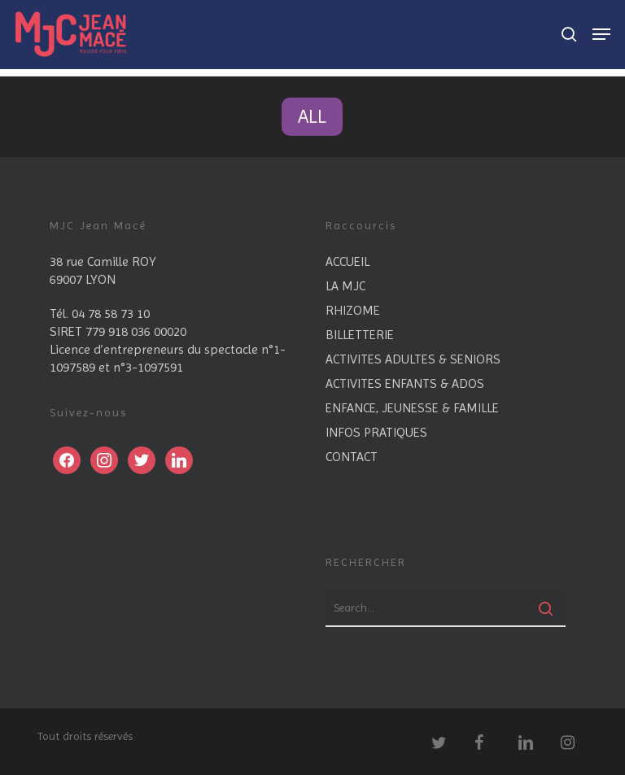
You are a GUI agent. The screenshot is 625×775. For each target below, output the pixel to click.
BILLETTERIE (360, 334)
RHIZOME (353, 310)
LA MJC (345, 286)
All (312, 116)
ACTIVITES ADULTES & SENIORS (413, 359)
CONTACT (352, 456)
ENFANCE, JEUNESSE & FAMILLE (412, 408)
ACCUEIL (347, 261)
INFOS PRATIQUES (376, 432)
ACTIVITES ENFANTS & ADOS (405, 383)
